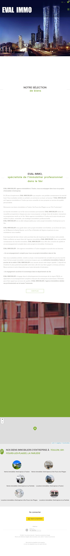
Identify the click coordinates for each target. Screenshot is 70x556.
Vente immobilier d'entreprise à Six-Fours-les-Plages (48, 471)
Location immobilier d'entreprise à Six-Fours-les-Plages (19, 500)
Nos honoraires (33, 536)
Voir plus (35, 291)
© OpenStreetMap (66, 443)
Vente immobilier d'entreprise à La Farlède (20, 486)
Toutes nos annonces (50, 536)
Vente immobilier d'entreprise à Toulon (17, 471)
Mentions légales (25, 536)
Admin (42, 536)
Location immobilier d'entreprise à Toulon (49, 486)
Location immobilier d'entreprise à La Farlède (54, 500)
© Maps (58, 443)
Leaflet (53, 443)
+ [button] (2, 419)
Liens (39, 536)
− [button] (2, 422)
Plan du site (18, 536)
